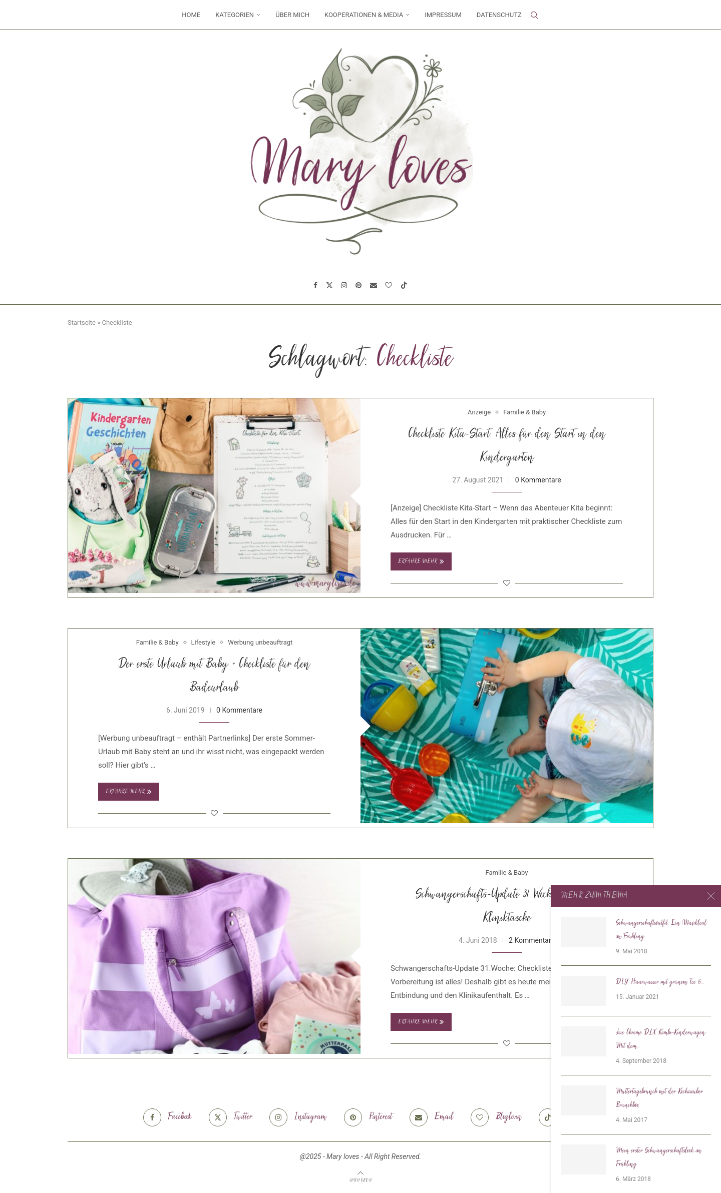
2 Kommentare (532, 940)
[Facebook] (315, 285)
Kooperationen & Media (363, 15)
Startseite (82, 322)
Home (191, 15)
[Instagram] (344, 285)
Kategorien (234, 15)
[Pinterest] (358, 285)
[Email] (373, 285)
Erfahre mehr (421, 561)
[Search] (534, 15)
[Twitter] (329, 285)
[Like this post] (506, 583)
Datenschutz (499, 15)
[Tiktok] (404, 285)
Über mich (292, 15)
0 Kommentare (538, 480)
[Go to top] (360, 1179)
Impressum (443, 15)
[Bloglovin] (388, 285)
